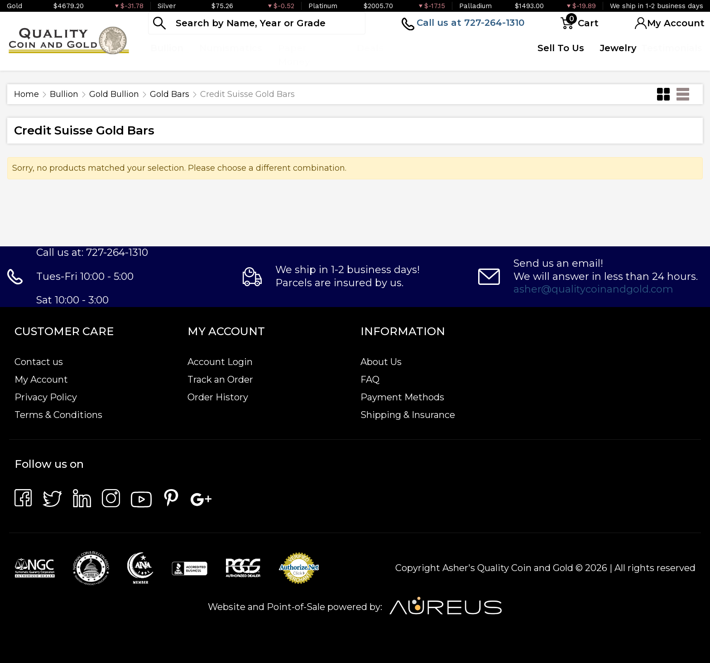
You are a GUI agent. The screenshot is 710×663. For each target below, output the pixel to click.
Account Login (220, 361)
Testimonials (671, 48)
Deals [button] (370, 48)
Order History (217, 397)
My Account (41, 379)
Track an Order (220, 379)
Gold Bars (169, 94)
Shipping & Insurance (407, 414)
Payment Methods (402, 397)
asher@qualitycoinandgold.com (593, 289)
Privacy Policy (45, 397)
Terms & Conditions (58, 414)
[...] (256, 23)
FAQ (369, 379)
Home (26, 94)
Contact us (38, 361)
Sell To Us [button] (560, 48)
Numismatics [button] (230, 48)
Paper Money (294, 55)
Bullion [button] (166, 48)
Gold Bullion (114, 94)
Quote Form (479, 55)
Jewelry (618, 48)
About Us (381, 361)
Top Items (413, 55)
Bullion (64, 94)
